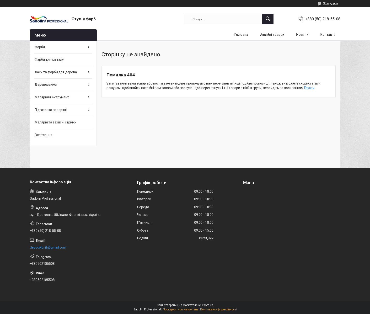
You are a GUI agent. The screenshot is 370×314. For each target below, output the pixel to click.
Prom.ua (207, 305)
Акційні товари (272, 35)
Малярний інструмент (52, 97)
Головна (241, 35)
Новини (302, 35)
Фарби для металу (49, 59)
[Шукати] (267, 19)
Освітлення (43, 135)
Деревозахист (46, 84)
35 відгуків (330, 3)
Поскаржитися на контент (180, 309)
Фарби (40, 47)
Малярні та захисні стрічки (55, 122)
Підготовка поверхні (51, 110)
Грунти (309, 88)
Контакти (328, 35)
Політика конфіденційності (218, 309)
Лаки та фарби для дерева (56, 72)
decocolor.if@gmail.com (48, 247)
